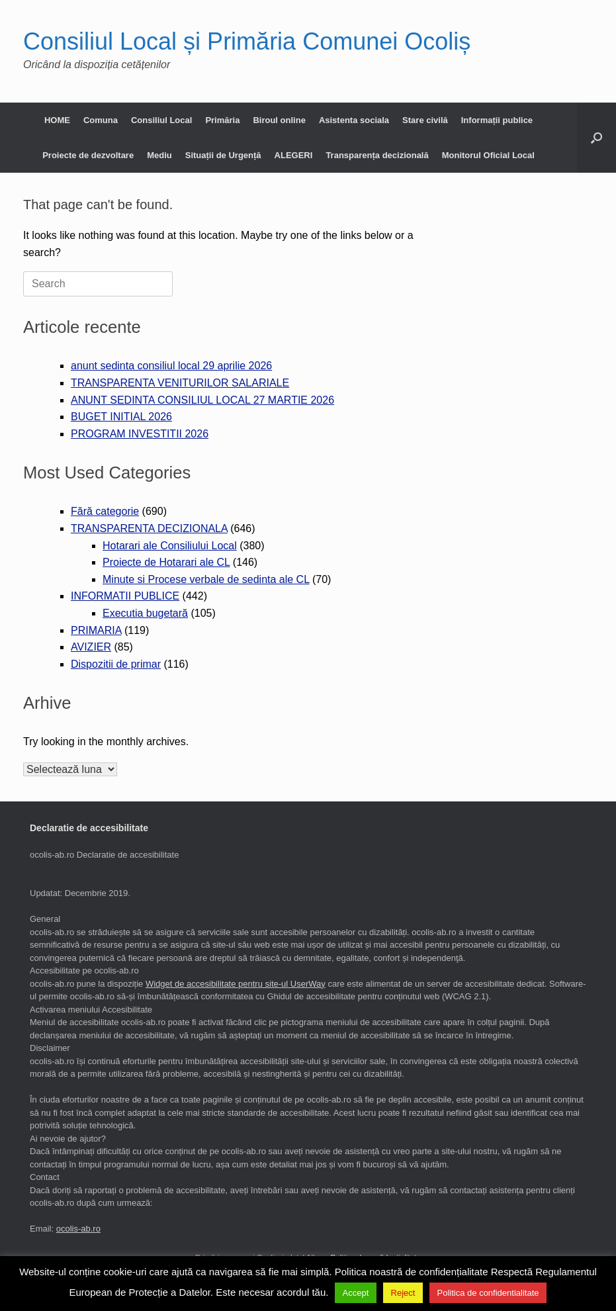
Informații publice (497, 120)
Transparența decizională (377, 155)
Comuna (100, 120)
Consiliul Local (161, 120)
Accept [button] (356, 1293)
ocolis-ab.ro (78, 1229)
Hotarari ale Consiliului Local (170, 545)
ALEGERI (294, 155)
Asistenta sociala (354, 120)
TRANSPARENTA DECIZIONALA (149, 528)
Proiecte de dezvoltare (88, 155)
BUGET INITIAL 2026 (121, 416)
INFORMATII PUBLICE (125, 596)
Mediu (159, 155)
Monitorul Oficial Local (488, 155)
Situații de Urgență (223, 155)
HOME (57, 120)
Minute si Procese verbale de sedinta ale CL (206, 579)
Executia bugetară (145, 613)
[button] (596, 138)
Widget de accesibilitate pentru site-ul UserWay (236, 984)
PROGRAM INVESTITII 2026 (139, 433)
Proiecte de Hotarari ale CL (166, 562)
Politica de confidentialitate (488, 1293)
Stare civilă (425, 120)
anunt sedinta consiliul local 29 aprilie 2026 (171, 365)
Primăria (222, 120)
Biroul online (279, 120)
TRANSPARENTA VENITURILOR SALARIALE (180, 382)
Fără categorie (105, 511)
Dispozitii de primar (116, 664)
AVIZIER (91, 647)
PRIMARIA (96, 630)
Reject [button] (403, 1293)
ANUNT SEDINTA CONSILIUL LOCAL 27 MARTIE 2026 (202, 400)
